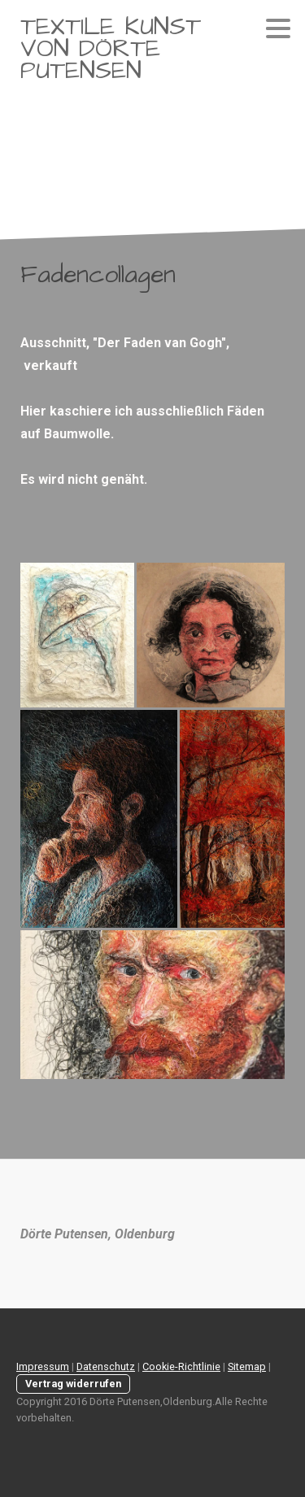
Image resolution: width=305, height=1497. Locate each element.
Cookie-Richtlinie (181, 1366)
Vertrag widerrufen (73, 1383)
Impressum (42, 1366)
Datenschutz (105, 1366)
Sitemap (247, 1366)
